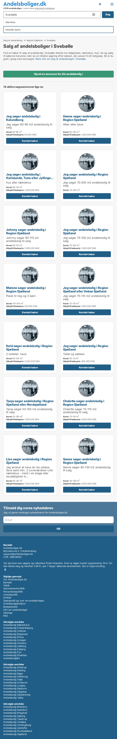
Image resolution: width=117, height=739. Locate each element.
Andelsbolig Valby (13, 697)
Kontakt (7, 582)
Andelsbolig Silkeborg (15, 676)
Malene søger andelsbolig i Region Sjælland (26, 289)
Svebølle (51, 40)
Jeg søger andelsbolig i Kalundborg (23, 118)
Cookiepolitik (10, 594)
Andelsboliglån (11, 658)
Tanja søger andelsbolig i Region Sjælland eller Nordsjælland (30, 402)
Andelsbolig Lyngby (14, 685)
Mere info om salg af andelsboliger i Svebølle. (60, 58)
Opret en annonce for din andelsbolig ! (58, 74)
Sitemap (7, 612)
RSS (5, 615)
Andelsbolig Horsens (14, 643)
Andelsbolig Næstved (15, 634)
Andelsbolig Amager (14, 640)
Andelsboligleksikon (14, 603)
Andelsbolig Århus (13, 637)
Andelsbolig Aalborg (14, 646)
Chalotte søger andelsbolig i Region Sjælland (83, 402)
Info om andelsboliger (15, 609)
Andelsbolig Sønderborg (16, 694)
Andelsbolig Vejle (12, 679)
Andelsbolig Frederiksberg (18, 627)
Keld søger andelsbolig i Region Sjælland (29, 347)
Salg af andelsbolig (12, 40)
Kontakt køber (30, 140)
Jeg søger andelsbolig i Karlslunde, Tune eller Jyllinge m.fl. (28, 178)
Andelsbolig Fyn (12, 652)
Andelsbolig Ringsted (15, 712)
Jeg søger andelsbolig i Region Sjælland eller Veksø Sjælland (85, 289)
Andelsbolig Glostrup (15, 667)
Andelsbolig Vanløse (14, 722)
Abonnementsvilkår (14, 588)
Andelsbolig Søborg (14, 716)
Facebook (5, 570)
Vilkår (6, 585)
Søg (107, 14)
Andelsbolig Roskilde (15, 655)
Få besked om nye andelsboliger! (100, 4)
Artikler (7, 597)
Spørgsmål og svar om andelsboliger (23, 600)
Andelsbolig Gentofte (15, 728)
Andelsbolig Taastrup (15, 719)
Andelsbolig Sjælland (15, 734)
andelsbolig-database (45, 8)
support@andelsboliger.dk (18, 554)
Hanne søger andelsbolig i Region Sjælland (82, 118)
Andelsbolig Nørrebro (15, 709)
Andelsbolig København (16, 624)
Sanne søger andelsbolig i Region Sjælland (82, 460)
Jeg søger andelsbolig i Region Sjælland (85, 176)
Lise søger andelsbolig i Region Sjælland (29, 460)
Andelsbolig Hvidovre (15, 682)
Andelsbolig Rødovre (15, 688)
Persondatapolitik (13, 591)
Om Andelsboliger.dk (15, 579)
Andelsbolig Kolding (14, 670)
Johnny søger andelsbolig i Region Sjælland (26, 231)
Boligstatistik (10, 606)
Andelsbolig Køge (13, 673)
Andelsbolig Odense (14, 630)
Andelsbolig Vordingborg (17, 725)
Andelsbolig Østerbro (15, 706)
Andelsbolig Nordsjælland (17, 731)
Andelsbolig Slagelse (15, 691)
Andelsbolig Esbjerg (14, 649)
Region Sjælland (35, 40)
